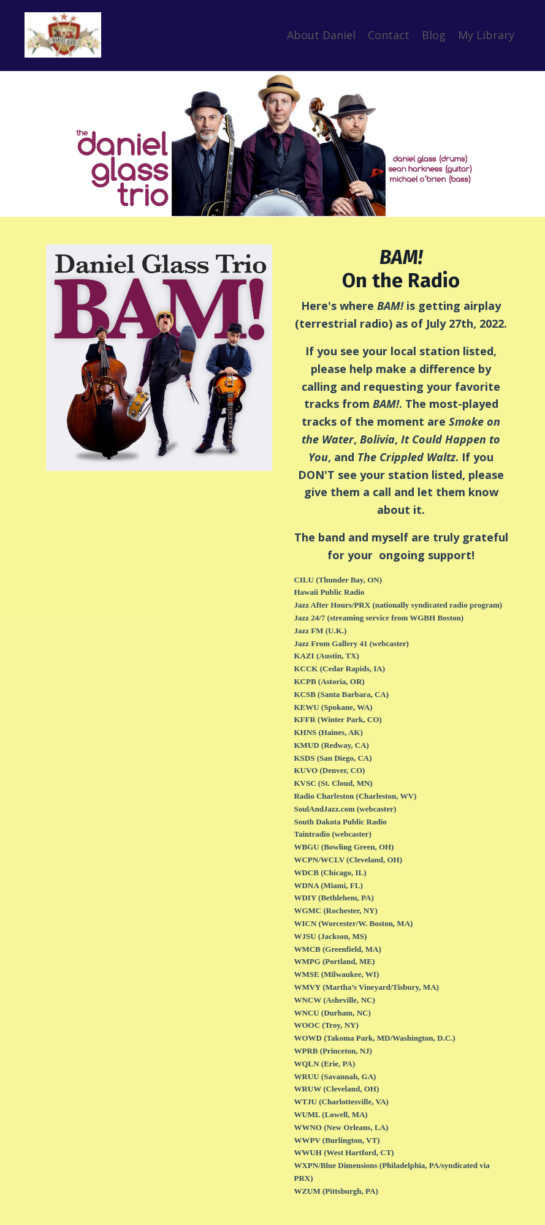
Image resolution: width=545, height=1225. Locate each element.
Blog (434, 35)
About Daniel (321, 35)
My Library (486, 35)
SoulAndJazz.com (324, 808)
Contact (389, 35)
